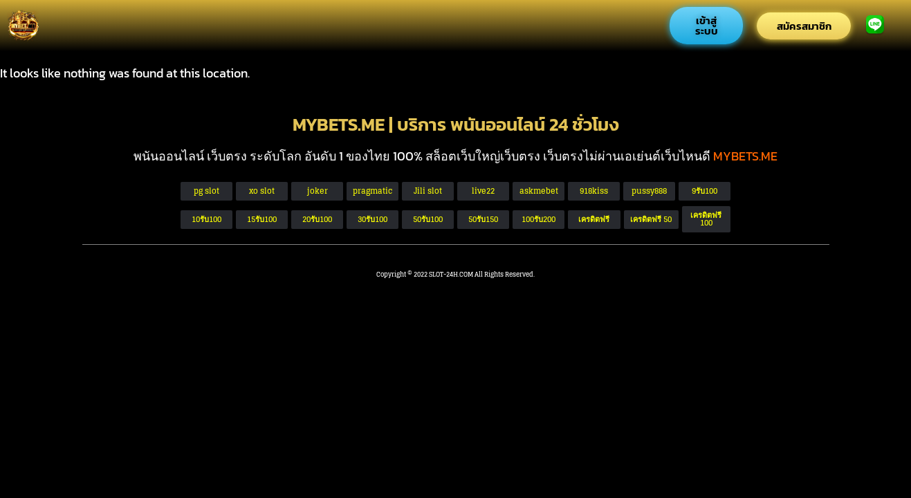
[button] (651, 219)
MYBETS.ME (745, 156)
